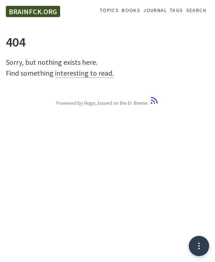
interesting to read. (84, 73)
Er (130, 103)
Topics (109, 10)
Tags (176, 10)
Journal (155, 10)
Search (196, 10)
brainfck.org (33, 11)
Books (131, 10)
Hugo (89, 103)
